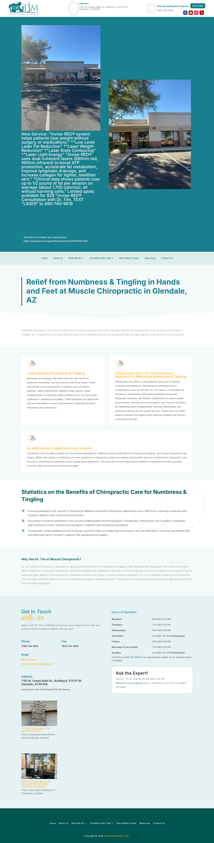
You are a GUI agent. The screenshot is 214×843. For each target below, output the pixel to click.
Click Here (197, 5)
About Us (58, 258)
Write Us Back (28, 659)
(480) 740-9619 (165, 10)
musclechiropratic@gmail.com (37, 663)
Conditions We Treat (100, 258)
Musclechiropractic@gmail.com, (132, 683)
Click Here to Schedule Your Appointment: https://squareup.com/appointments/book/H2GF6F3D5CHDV (56, 239)
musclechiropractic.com (116, 836)
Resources (150, 258)
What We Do (75, 258)
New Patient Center (129, 258)
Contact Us (167, 258)
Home (44, 258)
